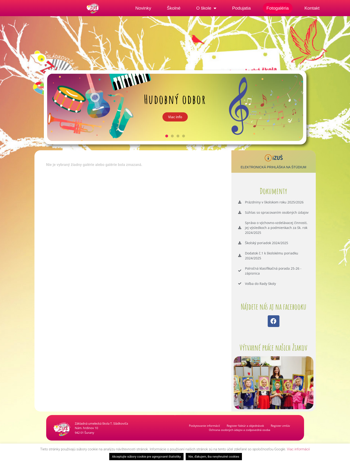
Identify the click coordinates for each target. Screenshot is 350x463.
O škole (206, 8)
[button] (166, 136)
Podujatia (241, 8)
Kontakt (312, 8)
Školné (174, 8)
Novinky (143, 8)
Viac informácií (298, 449)
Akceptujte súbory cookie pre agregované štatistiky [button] (146, 456)
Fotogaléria (278, 8)
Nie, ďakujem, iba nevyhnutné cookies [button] (213, 456)
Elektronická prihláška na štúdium (273, 167)
